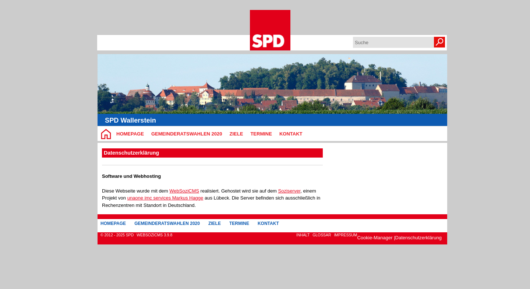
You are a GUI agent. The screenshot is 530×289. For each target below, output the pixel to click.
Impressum (345, 235)
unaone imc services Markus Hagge (165, 198)
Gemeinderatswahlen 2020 (186, 134)
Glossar (321, 235)
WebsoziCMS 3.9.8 (154, 235)
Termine (261, 134)
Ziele (236, 134)
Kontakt (291, 134)
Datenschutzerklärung (418, 237)
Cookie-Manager (374, 237)
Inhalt (303, 235)
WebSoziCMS (184, 191)
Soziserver (289, 191)
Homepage (130, 134)
